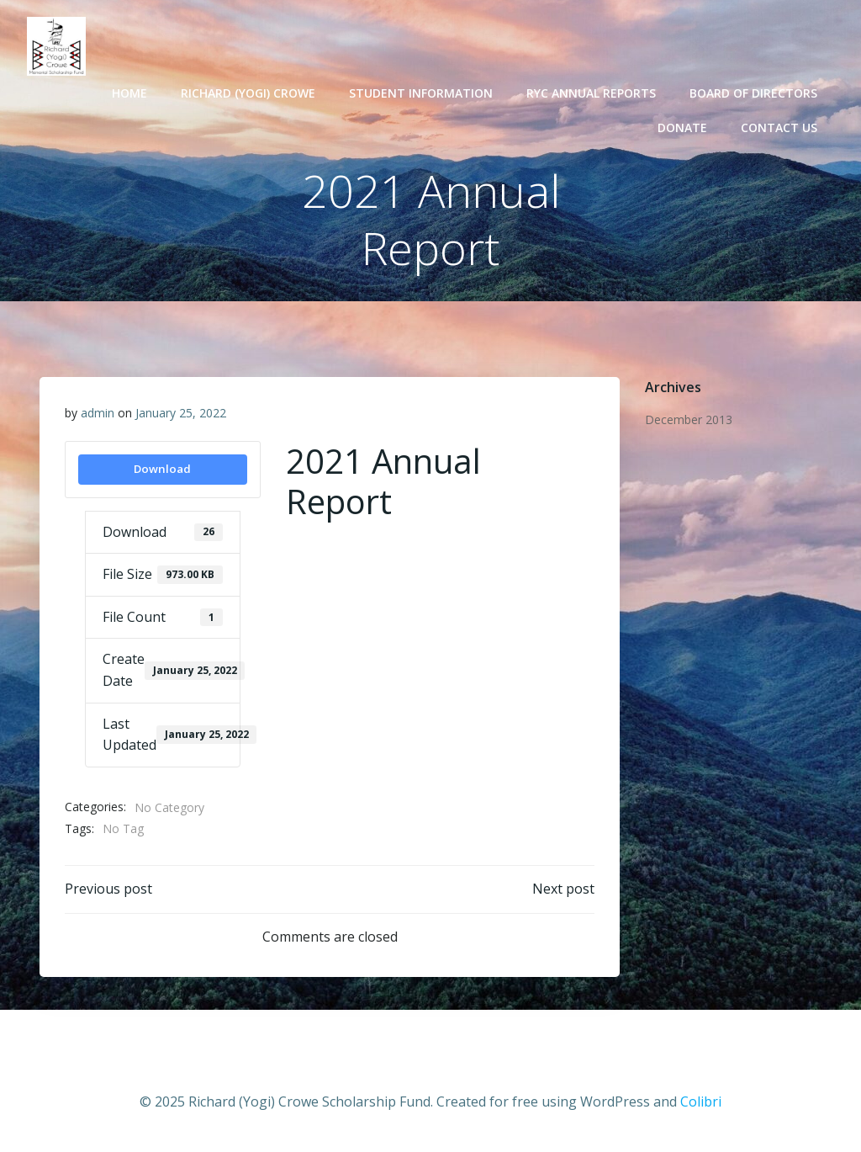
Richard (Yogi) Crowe (248, 93)
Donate (682, 127)
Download (162, 468)
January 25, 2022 (180, 413)
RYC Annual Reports (591, 93)
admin (97, 413)
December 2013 (688, 419)
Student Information (421, 93)
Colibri (700, 1101)
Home (129, 93)
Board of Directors (753, 93)
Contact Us (779, 127)
